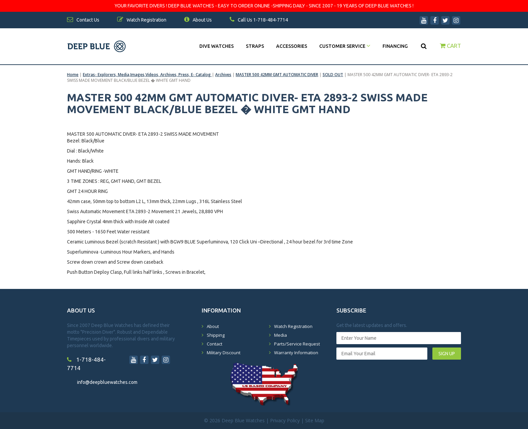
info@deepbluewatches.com (107, 382)
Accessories (291, 46)
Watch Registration (293, 326)
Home (72, 74)
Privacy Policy (285, 420)
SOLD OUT (333, 74)
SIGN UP (446, 353)
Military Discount (223, 353)
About (213, 326)
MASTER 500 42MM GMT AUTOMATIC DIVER (277, 74)
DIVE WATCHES (216, 46)
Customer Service (344, 46)
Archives (223, 74)
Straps (255, 46)
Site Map (314, 420)
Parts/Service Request (297, 344)
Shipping (216, 335)
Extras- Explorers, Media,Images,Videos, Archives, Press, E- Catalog (147, 74)
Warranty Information (296, 353)
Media (280, 335)
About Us (198, 20)
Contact (214, 344)
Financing (395, 46)
